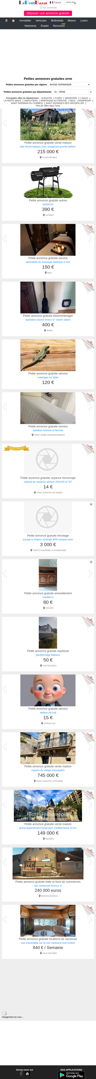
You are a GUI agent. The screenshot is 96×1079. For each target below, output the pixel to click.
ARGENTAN (71, 98)
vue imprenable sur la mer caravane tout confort (48, 943)
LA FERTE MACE (12, 100)
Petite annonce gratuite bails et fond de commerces (48, 881)
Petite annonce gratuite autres (48, 200)
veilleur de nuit (48, 712)
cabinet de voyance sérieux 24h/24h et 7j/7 (48, 481)
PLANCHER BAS (49, 157)
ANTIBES (49, 215)
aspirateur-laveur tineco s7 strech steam (48, 319)
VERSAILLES (49, 723)
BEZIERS (49, 839)
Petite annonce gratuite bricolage (48, 535)
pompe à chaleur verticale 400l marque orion (48, 539)
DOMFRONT (84, 100)
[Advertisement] (48, 51)
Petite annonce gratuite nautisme (48, 651)
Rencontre (59, 25)
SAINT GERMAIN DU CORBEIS (27, 103)
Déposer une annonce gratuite (48, 13)
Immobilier (25, 20)
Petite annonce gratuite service (48, 258)
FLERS (58, 98)
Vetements (30, 25)
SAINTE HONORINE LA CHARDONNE (49, 550)
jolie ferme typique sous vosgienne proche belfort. (48, 146)
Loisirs (84, 20)
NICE (49, 273)
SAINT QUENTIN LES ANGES (49, 493)
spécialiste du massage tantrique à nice (48, 262)
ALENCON (46, 98)
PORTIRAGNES (49, 666)
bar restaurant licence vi (48, 885)
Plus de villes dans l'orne (48, 105)
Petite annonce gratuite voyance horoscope (48, 478)
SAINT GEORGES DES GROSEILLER (65, 103)
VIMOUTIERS (31, 100)
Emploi (45, 25)
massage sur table (48, 377)
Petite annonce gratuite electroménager (48, 315)
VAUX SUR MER (49, 953)
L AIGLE (84, 98)
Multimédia (57, 20)
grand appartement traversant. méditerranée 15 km (48, 828)
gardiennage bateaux (48, 655)
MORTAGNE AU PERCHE (54, 100)
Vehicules (41, 20)
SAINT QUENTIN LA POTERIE (49, 781)
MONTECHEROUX (49, 896)
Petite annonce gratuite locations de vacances (48, 939)
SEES (72, 100)
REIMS (50, 330)
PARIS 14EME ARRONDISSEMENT (49, 435)
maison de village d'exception (48, 770)
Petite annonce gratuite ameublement (48, 593)
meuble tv (47, 597)
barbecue (48, 204)
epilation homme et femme (48, 430)
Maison (72, 20)
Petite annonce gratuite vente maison (48, 142)
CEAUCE (50, 608)
